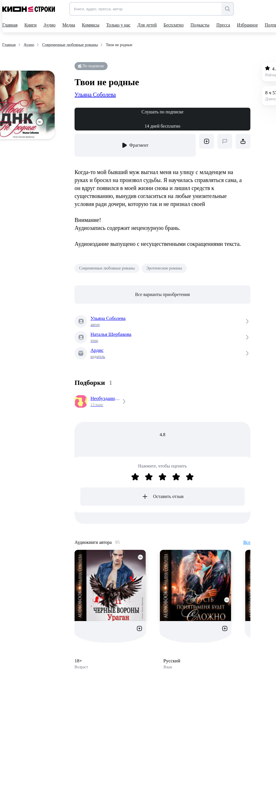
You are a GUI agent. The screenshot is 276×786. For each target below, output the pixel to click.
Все (246, 542)
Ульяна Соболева (95, 94)
